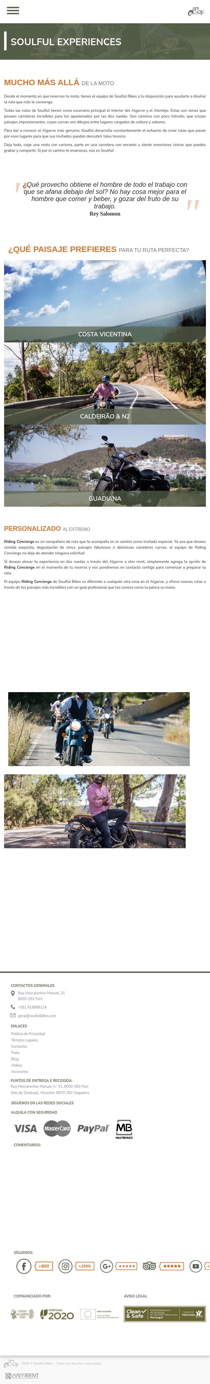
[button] (11, 1156)
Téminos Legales (24, 1040)
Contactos (19, 1046)
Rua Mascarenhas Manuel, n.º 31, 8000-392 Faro (49, 1086)
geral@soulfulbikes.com (37, 1015)
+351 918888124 (32, 1007)
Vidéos (16, 1065)
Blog (15, 1059)
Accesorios (19, 1071)
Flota (15, 1052)
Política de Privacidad (28, 1033)
